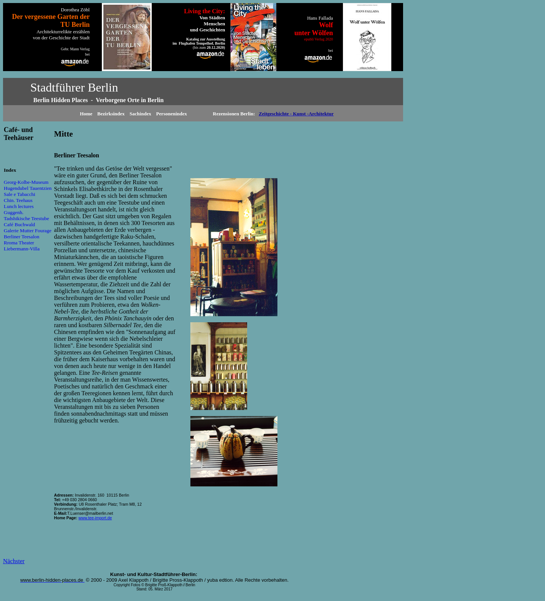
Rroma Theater (19, 242)
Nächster (14, 561)
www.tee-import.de (95, 518)
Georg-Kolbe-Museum (26, 182)
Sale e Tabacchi (19, 194)
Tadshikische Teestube (26, 218)
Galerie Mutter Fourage (27, 230)
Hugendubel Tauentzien (28, 188)
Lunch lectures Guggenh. (19, 209)
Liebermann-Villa (22, 249)
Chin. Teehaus (18, 200)
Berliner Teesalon (21, 236)
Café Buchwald (19, 224)
